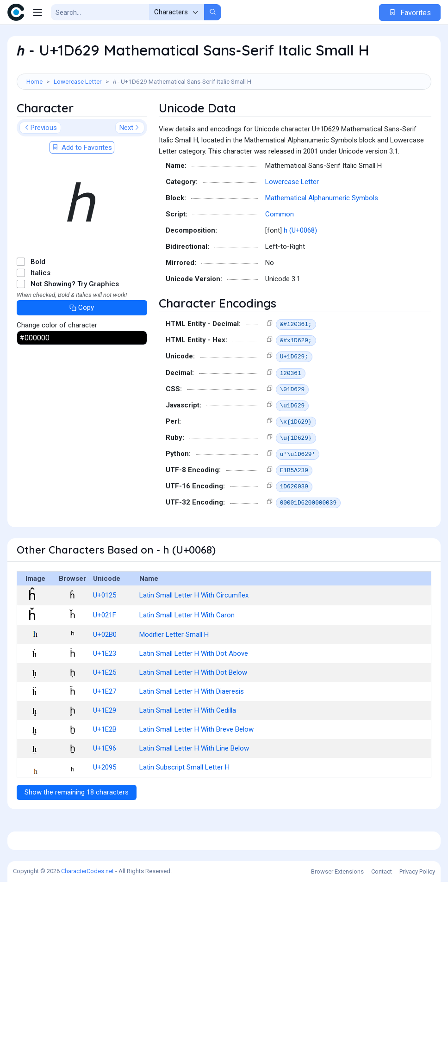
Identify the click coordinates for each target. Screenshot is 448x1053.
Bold (38, 303)
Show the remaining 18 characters (77, 834)
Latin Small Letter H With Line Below (194, 790)
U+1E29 (104, 752)
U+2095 (104, 809)
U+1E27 (104, 733)
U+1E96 (104, 790)
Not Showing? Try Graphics (75, 325)
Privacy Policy (417, 1042)
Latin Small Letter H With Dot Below (193, 714)
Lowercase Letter (78, 81)
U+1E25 (104, 714)
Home (34, 81)
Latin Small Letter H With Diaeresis (191, 733)
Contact (381, 1042)
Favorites (410, 12)
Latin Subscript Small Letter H (184, 809)
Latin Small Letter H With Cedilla (187, 752)
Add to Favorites (82, 189)
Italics (40, 314)
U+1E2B (105, 771)
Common (279, 256)
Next (129, 169)
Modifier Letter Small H (174, 676)
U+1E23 (104, 695)
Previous (40, 169)
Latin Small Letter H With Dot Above (193, 695)
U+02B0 (105, 676)
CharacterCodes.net (87, 1042)
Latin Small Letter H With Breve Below (196, 771)
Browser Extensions (337, 1042)
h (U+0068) (300, 272)
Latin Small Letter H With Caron (187, 657)
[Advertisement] (224, 120)
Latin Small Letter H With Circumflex (194, 637)
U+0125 (104, 637)
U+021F (104, 657)
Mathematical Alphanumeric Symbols (321, 239)
